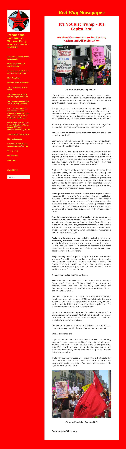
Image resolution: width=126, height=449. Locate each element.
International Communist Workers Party (16, 38)
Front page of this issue (64, 431)
